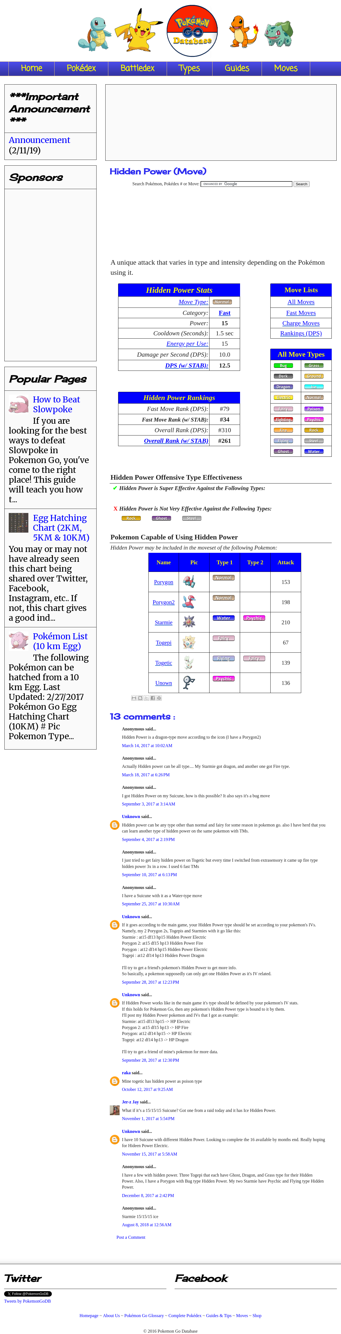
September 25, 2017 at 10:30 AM (151, 904)
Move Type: (193, 301)
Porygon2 (164, 602)
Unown (163, 683)
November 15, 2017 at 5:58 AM (149, 1154)
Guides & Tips (218, 1315)
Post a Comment (130, 1237)
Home (31, 68)
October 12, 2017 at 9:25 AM (147, 1089)
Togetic (163, 662)
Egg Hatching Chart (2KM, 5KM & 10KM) (61, 528)
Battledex (137, 68)
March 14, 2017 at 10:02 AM (147, 745)
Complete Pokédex (184, 1315)
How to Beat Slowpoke (56, 404)
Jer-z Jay (131, 1102)
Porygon (163, 582)
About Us (111, 1315)
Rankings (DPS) (301, 333)
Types (189, 68)
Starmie (164, 622)
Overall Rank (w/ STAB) (176, 440)
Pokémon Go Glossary (144, 1315)
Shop (257, 1315)
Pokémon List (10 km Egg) (60, 641)
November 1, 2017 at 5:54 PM (148, 1118)
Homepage (88, 1315)
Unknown (131, 816)
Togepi (163, 642)
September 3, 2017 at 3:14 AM (148, 804)
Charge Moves (301, 323)
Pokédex (81, 68)
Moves (286, 68)
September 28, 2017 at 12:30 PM (150, 1060)
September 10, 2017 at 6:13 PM (149, 874)
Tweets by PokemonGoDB (27, 1301)
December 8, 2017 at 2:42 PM (148, 1195)
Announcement (39, 140)
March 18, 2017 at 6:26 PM (146, 774)
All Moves (301, 301)
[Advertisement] (221, 120)
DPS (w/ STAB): (186, 365)
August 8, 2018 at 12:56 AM (146, 1224)
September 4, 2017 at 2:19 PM (148, 839)
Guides (237, 68)
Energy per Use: (187, 343)
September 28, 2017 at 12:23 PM (150, 982)
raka (127, 1072)
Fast (225, 312)
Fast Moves (301, 312)
